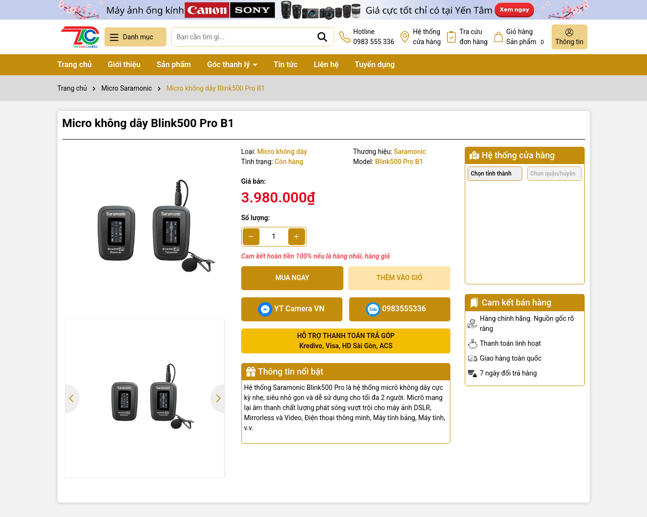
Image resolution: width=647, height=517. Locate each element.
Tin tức (285, 64)
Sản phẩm (174, 64)
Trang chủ (75, 64)
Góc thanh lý (229, 64)
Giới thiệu (124, 64)
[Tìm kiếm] (322, 37)
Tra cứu (473, 37)
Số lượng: (255, 218)
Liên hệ (326, 64)
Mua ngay (292, 278)
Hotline (373, 37)
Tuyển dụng (375, 64)
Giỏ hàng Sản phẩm (526, 37)
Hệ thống (427, 37)
